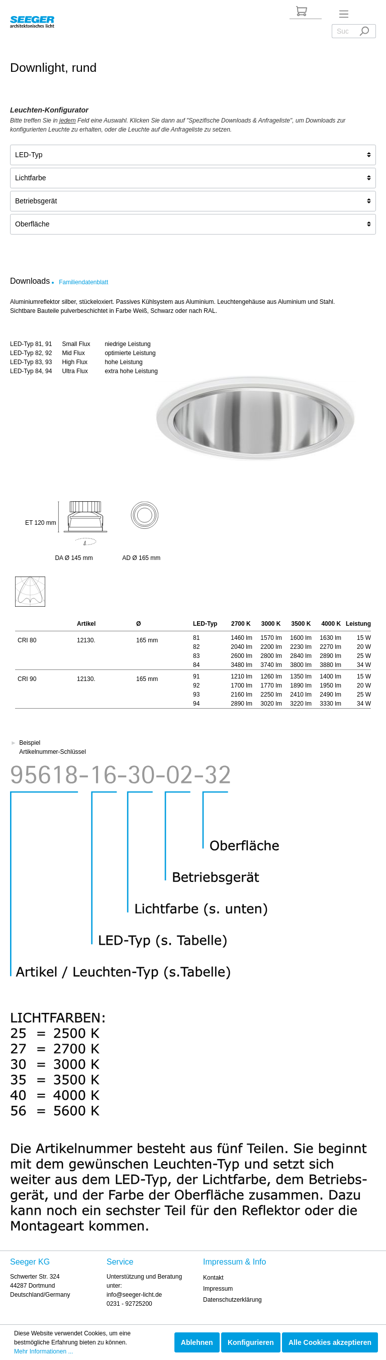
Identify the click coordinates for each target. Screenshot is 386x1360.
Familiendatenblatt (83, 282)
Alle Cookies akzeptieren (329, 1342)
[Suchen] (364, 31)
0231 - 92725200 (129, 1303)
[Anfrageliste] (302, 11)
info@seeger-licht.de (134, 1294)
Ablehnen (197, 1342)
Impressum (218, 1288)
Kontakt (213, 1277)
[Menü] (344, 14)
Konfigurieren (251, 1342)
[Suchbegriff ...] (342, 31)
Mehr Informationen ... (43, 1351)
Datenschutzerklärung (232, 1299)
